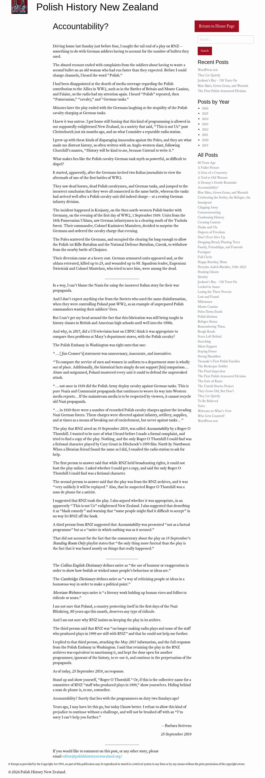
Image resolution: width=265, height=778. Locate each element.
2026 (205, 108)
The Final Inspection (211, 371)
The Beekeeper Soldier (213, 366)
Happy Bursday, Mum (212, 262)
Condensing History (211, 217)
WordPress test (208, 70)
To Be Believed (208, 401)
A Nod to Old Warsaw (213, 178)
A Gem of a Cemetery (212, 173)
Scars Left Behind (210, 336)
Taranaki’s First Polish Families (219, 361)
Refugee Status (208, 322)
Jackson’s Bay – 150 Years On (217, 80)
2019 (205, 145)
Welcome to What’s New (214, 411)
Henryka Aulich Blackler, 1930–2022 (222, 267)
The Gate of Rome (210, 381)
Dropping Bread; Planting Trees (219, 242)
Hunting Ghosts (209, 272)
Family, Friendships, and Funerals (220, 247)
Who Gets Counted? (211, 416)
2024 (205, 119)
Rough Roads (206, 332)
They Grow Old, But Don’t (216, 391)
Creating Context (209, 222)
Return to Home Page (217, 26)
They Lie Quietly (209, 75)
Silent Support (207, 346)
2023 (205, 124)
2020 (205, 140)
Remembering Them (211, 327)
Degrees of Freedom (211, 232)
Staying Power (207, 351)
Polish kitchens (207, 317)
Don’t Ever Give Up (211, 237)
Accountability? (208, 188)
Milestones (205, 302)
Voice (201, 406)
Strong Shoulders (209, 356)
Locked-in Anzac (209, 287)
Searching (204, 341)
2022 (205, 129)
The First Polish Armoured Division (222, 91)
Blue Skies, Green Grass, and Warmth (223, 86)
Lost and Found (208, 297)
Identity (203, 277)
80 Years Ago (207, 163)
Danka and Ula (207, 227)
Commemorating (209, 212)
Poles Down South (210, 312)
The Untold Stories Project (216, 386)
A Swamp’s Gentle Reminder (217, 183)
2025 (205, 113)
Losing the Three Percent (214, 292)
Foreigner (204, 252)
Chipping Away (208, 207)
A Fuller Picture (208, 168)
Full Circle (205, 257)
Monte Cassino (208, 307)
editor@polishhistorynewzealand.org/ (92, 756)
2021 (205, 135)
